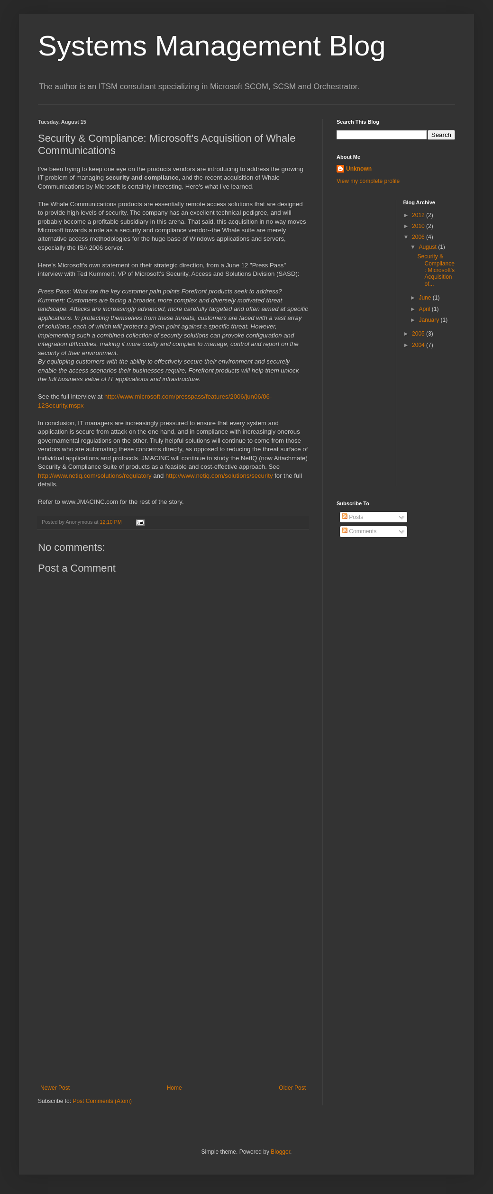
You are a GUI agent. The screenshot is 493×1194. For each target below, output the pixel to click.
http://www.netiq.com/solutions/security (219, 475)
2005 (419, 333)
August (428, 247)
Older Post (292, 1088)
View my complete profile (368, 181)
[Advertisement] (374, 342)
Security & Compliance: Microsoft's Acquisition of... (436, 270)
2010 (419, 226)
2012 (419, 215)
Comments (359, 531)
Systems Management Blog (212, 46)
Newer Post (55, 1088)
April (425, 309)
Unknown (359, 168)
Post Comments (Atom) (102, 1101)
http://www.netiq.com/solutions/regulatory (95, 475)
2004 (419, 345)
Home (174, 1088)
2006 (419, 237)
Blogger (280, 1151)
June (425, 297)
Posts (352, 517)
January (429, 320)
